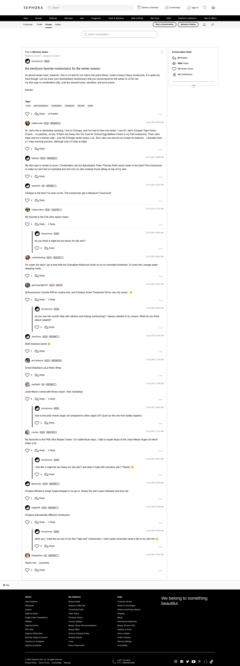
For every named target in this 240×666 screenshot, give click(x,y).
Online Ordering (123, 637)
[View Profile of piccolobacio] (41, 360)
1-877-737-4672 (123, 660)
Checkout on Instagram (34, 641)
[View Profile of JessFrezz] (40, 336)
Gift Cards (29, 629)
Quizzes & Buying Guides (79, 633)
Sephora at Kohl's (124, 629)
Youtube (193, 662)
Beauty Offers (74, 629)
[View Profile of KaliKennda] (40, 123)
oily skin (81, 106)
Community (28, 24)
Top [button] (7, 585)
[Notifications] (204, 24)
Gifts (169, 18)
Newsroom (29, 606)
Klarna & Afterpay (124, 641)
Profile (39, 24)
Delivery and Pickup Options (129, 610)
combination (57, 106)
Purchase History (75, 617)
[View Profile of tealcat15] (38, 185)
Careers (28, 610)
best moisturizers (41, 106)
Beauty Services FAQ (126, 625)
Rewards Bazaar (75, 637)
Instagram (176, 661)
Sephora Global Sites (33, 633)
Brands (38, 18)
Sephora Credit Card (77, 606)
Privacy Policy (31, 663)
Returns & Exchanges (126, 606)
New (26, 18)
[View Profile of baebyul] (38, 158)
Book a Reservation (77, 645)
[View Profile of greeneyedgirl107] (43, 285)
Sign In (195, 7)
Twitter (187, 661)
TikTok (211, 661)
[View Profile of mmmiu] (38, 432)
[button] (27, 114)
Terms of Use (44, 663)
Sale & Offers (210, 18)
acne (28, 106)
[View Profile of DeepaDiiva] (39, 555)
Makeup (53, 18)
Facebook (182, 661)
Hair (82, 18)
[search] (90, 7)
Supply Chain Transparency (36, 617)
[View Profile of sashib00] (38, 384)
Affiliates (28, 621)
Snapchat (205, 661)
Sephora (33, 7)
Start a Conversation (164, 24)
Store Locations (123, 633)
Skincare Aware (40, 52)
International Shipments (127, 621)
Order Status (74, 614)
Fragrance (96, 18)
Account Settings (75, 621)
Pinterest (199, 661)
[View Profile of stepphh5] (39, 507)
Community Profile (76, 610)
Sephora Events (31, 625)
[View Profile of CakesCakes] (41, 209)
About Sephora (31, 602)
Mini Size (154, 18)
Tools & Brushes (116, 18)
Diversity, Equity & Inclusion (36, 637)
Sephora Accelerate (33, 645)
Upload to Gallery (188, 24)
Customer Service (124, 602)
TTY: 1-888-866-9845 (126, 663)
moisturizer (69, 106)
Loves (71, 641)
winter (90, 106)
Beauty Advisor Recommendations (83, 625)
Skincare (68, 18)
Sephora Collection (187, 18)
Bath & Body (137, 18)
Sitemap (67, 663)
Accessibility (122, 645)
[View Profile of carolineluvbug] (42, 257)
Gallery (58, 24)
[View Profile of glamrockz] (40, 483)
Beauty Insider (74, 602)
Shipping (121, 614)
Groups (48, 24)
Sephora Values (31, 614)
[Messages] (213, 24)
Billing (119, 617)
